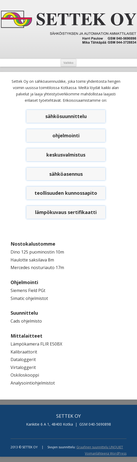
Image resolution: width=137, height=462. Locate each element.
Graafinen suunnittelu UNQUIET (99, 447)
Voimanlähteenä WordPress (105, 453)
